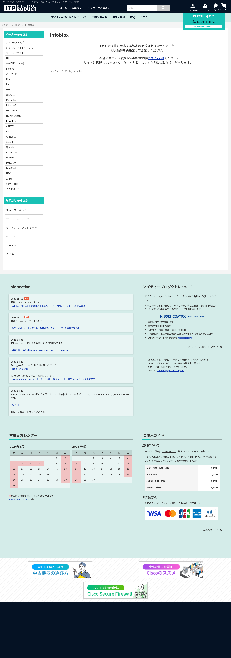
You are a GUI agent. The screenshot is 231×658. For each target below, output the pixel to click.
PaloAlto (11, 100)
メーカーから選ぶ (70, 8)
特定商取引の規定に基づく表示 (177, 631)
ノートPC (11, 245)
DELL (9, 89)
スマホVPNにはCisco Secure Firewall (29, 653)
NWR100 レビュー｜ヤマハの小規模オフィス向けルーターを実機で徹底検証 (49, 327)
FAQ (132, 17)
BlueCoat (11, 168)
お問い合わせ (156, 58)
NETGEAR (11, 110)
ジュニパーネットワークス (19, 47)
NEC (8, 173)
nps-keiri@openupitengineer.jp (174, 370)
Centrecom (12, 183)
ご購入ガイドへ (209, 529)
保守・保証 (118, 17)
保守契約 (168, 624)
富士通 (9, 178)
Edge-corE (12, 152)
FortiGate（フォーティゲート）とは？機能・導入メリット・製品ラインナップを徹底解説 (56, 379)
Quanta (10, 147)
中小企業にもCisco (18, 648)
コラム (144, 17)
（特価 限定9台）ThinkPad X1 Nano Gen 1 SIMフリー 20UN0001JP (46, 349)
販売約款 (168, 621)
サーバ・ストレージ (17, 219)
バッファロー (13, 73)
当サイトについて (17, 591)
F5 (7, 84)
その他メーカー (14, 189)
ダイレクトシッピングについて (25, 626)
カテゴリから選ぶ (99, 8)
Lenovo (10, 68)
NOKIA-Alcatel (14, 115)
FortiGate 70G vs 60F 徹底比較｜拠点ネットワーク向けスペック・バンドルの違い (53, 305)
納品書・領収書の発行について (25, 622)
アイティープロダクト (12, 24)
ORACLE (10, 94)
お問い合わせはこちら (20, 498)
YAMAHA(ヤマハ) (15, 63)
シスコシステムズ (15, 42)
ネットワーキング (16, 210)
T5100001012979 (186, 337)
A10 (8, 131)
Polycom (11, 162)
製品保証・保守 (16, 600)
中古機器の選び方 (17, 644)
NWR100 (15, 404)
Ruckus (10, 157)
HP (7, 58)
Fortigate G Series (21, 368)
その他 (10, 254)
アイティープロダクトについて (69, 17)
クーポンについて (17, 631)
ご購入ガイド (99, 17)
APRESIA (11, 136)
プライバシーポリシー (173, 628)
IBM (8, 79)
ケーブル (11, 236)
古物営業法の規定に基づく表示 (177, 635)
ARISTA (10, 126)
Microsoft (11, 105)
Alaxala (10, 142)
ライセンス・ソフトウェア (21, 228)
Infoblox (11, 121)
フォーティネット (15, 52)
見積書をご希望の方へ (20, 617)
